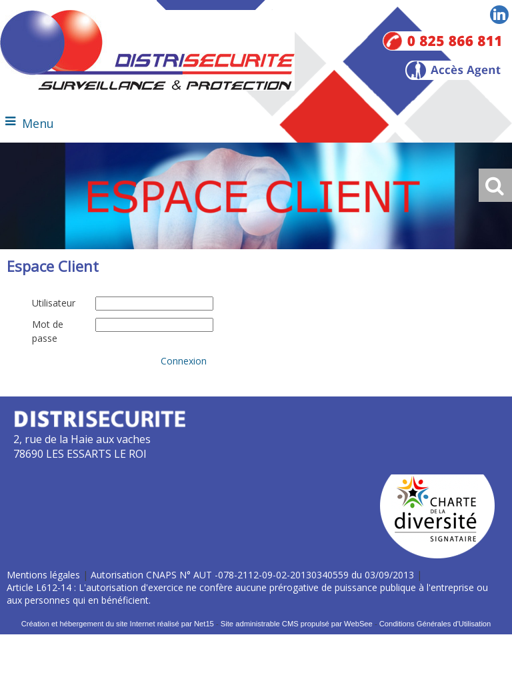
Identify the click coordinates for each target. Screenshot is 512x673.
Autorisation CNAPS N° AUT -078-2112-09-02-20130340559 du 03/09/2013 (252, 574)
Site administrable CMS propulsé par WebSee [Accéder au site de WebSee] (297, 624)
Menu (38, 123)
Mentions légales (43, 574)
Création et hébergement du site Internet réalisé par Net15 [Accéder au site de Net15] (117, 624)
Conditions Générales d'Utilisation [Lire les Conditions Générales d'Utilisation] (435, 624)
